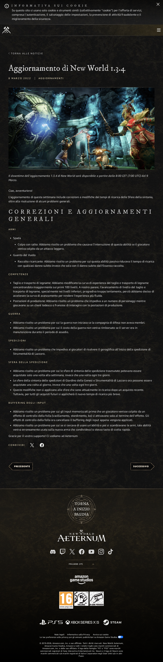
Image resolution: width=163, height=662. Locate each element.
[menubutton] (159, 30)
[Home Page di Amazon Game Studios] (81, 580)
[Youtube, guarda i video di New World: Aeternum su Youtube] (91, 552)
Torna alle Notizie (27, 53)
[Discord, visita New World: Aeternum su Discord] (53, 552)
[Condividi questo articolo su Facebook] (41, 445)
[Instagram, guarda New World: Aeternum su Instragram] (101, 552)
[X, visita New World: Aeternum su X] (72, 551)
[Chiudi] (158, 4)
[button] (81, 128)
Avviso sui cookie (101, 634)
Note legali (59, 634)
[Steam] (112, 622)
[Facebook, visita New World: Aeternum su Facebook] (82, 552)
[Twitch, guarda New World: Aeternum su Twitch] (62, 552)
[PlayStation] (51, 622)
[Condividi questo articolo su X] (32, 445)
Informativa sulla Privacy (78, 634)
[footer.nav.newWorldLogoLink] (81, 540)
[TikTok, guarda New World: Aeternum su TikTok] (110, 552)
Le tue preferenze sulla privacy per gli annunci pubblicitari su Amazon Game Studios (81, 637)
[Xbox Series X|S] (82, 622)
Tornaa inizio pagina (81, 509)
